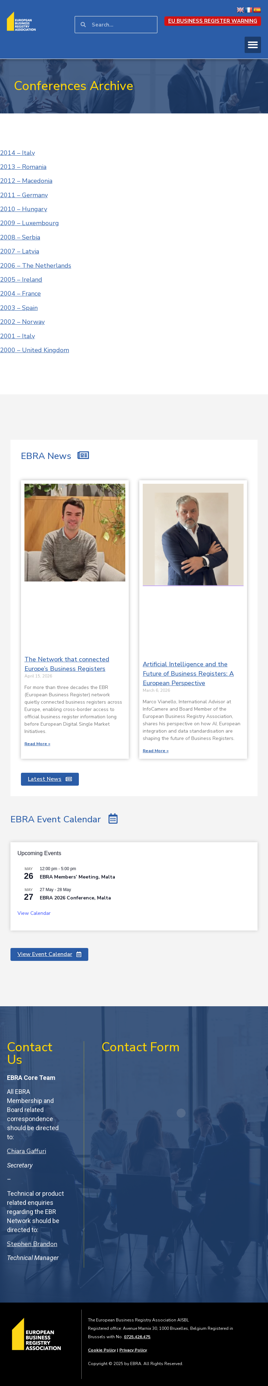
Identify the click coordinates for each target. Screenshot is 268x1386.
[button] (253, 45)
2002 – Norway (22, 322)
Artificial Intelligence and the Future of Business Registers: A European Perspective (188, 673)
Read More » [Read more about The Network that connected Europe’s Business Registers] (37, 744)
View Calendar (34, 913)
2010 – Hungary (23, 209)
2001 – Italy (17, 336)
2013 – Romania (23, 167)
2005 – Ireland (21, 279)
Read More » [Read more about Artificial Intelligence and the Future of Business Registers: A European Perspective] (156, 751)
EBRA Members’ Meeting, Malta (77, 877)
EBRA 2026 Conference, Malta (75, 898)
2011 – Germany (24, 195)
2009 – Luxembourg (29, 223)
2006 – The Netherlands (35, 265)
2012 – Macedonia (26, 181)
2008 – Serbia (20, 237)
